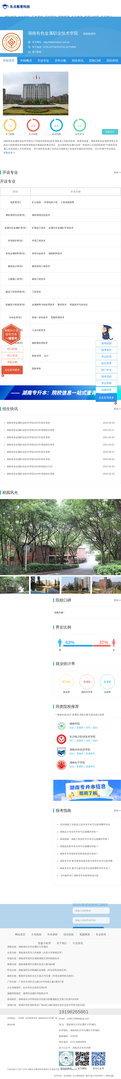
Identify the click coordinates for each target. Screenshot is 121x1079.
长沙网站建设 (79, 1076)
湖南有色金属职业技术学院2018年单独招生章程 (31, 473)
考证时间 (106, 356)
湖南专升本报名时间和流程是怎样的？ (79, 853)
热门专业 (106, 370)
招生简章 (106, 363)
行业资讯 (78, 943)
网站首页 (20, 934)
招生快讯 (78, 60)
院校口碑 (95, 60)
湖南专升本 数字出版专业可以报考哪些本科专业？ (85, 868)
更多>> (117, 172)
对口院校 (12, 348)
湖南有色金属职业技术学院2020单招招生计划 (29, 466)
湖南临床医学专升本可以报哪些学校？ (79, 846)
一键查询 (11, 338)
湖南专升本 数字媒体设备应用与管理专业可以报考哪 (86, 861)
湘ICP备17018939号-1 (95, 1076)
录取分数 (12, 362)
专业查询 (101, 934)
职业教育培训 (31, 1018)
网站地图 (110, 1076)
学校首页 (9, 60)
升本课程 (52, 934)
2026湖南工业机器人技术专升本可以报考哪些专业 (85, 824)
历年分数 (60, 60)
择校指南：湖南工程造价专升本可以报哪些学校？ (85, 839)
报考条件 (106, 350)
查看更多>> (9, 152)
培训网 (21, 1018)
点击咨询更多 (12, 370)
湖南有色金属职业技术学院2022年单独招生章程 (31, 430)
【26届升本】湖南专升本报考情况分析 (79, 875)
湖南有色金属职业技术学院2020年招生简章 (28, 452)
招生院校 (68, 934)
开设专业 (43, 60)
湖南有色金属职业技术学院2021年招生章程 (28, 437)
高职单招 (112, 60)
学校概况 (26, 60)
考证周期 (106, 383)
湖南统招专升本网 (46, 1018)
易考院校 (106, 343)
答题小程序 (44, 943)
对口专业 (12, 355)
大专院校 (36, 934)
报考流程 (106, 376)
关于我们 (62, 943)
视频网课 (85, 934)
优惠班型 (106, 389)
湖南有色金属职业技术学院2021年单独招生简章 (31, 444)
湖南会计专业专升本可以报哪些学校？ (79, 831)
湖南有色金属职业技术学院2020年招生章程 (28, 459)
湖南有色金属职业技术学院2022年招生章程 (28, 422)
